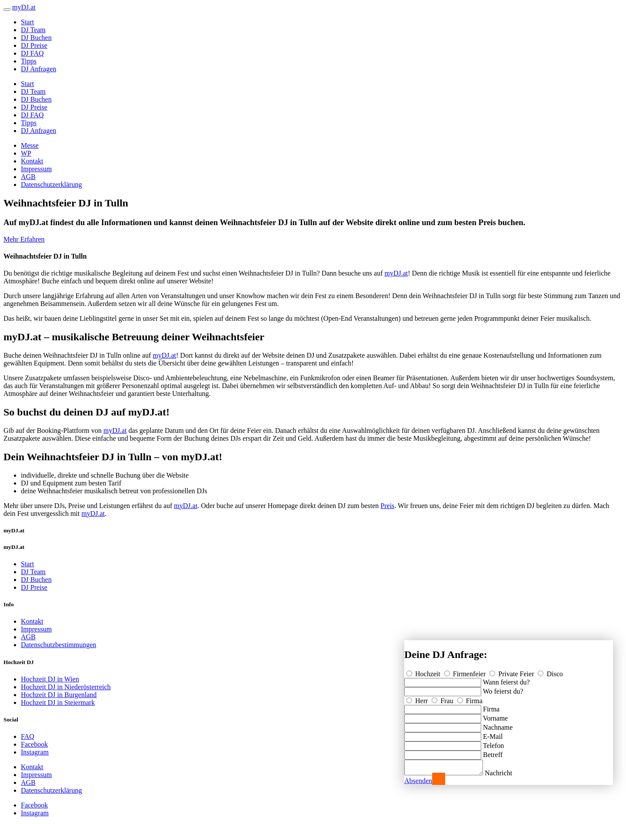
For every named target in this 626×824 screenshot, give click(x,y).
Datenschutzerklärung (51, 184)
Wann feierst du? (506, 679)
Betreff (493, 752)
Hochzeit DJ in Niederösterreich (66, 687)
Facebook (34, 744)
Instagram (35, 752)
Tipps (29, 61)
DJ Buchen (36, 37)
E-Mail (493, 734)
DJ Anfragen (38, 69)
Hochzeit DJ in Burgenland (59, 694)
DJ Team (33, 29)
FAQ (27, 736)
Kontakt (32, 161)
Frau (443, 698)
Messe (30, 145)
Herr (418, 698)
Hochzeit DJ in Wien (50, 679)
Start (27, 22)
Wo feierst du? (503, 688)
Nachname (498, 724)
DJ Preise (34, 45)
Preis (387, 505)
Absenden (418, 780)
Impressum (36, 169)
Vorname (495, 715)
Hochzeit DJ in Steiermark (58, 702)
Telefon (493, 743)
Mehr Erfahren (24, 239)
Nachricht (507, 773)
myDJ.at (396, 273)
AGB (28, 176)
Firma (470, 698)
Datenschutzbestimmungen (58, 644)
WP (26, 153)
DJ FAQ (32, 53)
